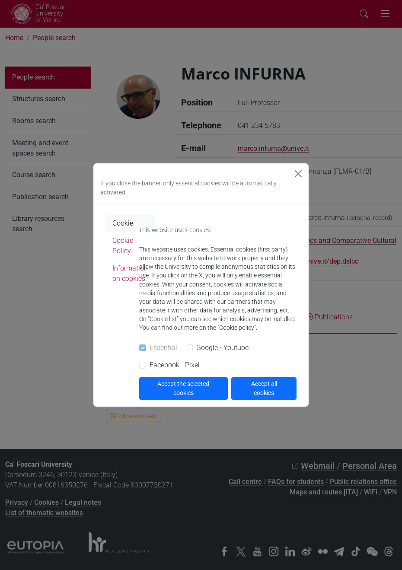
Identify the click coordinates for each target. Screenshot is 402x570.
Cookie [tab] (122, 223)
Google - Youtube (222, 348)
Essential (163, 348)
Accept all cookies (264, 388)
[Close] (298, 174)
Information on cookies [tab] (130, 273)
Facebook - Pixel (175, 365)
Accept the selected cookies (183, 388)
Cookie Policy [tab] (122, 245)
